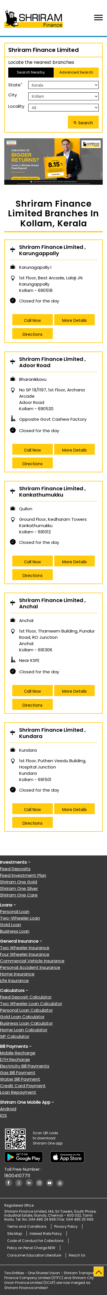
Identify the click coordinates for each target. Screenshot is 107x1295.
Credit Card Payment (23, 1086)
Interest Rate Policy (46, 1233)
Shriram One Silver (19, 888)
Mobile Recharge (17, 1053)
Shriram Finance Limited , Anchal (52, 603)
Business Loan (14, 931)
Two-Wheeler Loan (20, 918)
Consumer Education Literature (34, 1255)
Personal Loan (14, 911)
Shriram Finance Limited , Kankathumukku (52, 491)
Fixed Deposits (15, 869)
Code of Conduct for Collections (35, 1240)
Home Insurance (17, 974)
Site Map (14, 1233)
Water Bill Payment (20, 1079)
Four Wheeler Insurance (24, 954)
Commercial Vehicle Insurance (32, 961)
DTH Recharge (15, 1059)
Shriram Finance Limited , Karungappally (52, 250)
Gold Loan (10, 925)
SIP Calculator (14, 1036)
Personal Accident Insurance (30, 967)
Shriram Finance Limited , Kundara (52, 733)
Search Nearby (31, 72)
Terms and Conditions (27, 1226)
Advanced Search (76, 72)
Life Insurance (14, 980)
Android (8, 1109)
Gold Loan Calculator (22, 1017)
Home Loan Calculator (23, 1030)
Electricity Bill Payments (24, 1066)
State (15, 84)
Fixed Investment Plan (23, 875)
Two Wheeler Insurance (24, 948)
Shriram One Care (19, 895)
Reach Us (77, 1255)
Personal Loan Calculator (26, 1010)
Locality (16, 106)
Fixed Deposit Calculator (26, 997)
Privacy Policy (66, 1226)
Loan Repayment (18, 1092)
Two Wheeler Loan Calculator (31, 1004)
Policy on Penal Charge (31, 1247)
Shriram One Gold (18, 882)
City (12, 94)
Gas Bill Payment (17, 1073)
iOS (3, 1115)
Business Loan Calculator (26, 1023)
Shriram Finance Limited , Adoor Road (52, 362)
